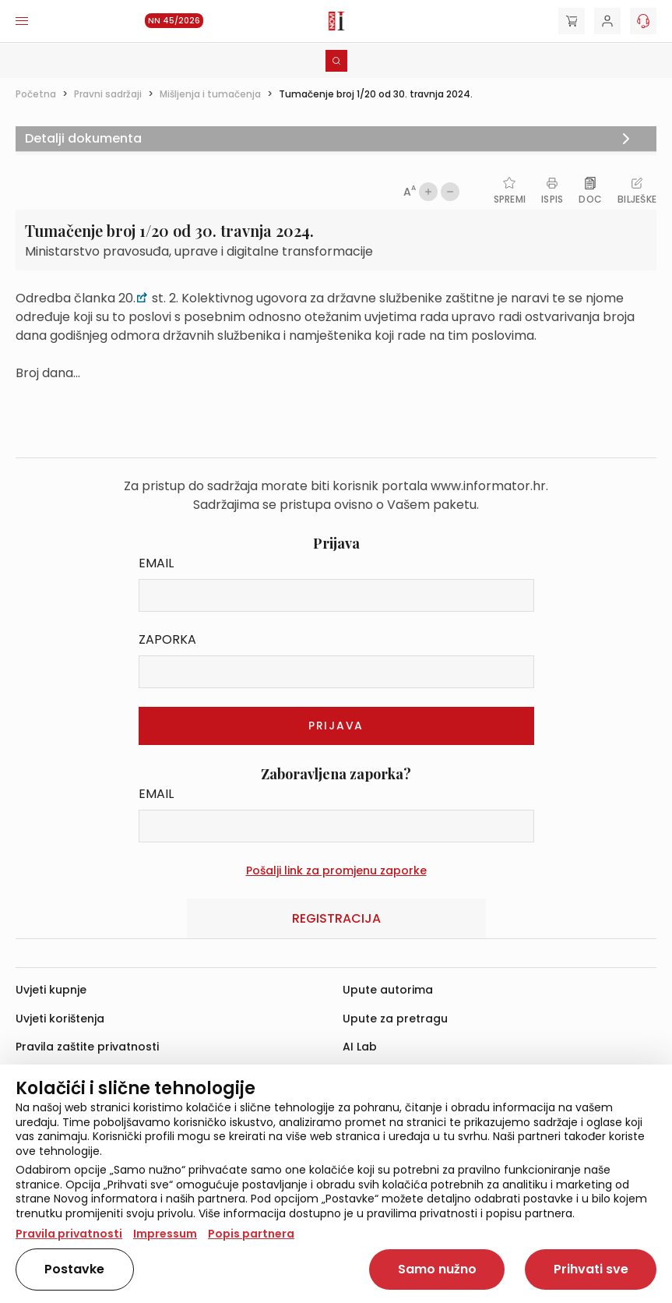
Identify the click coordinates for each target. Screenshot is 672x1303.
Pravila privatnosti (69, 1233)
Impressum (165, 1233)
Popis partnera (251, 1233)
